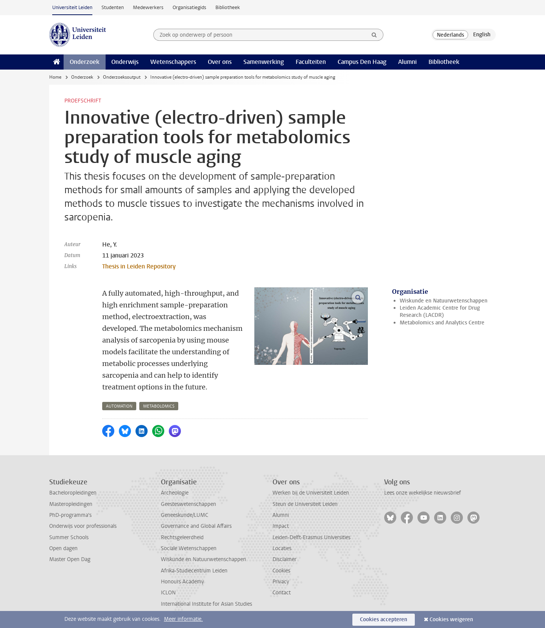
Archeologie (174, 492)
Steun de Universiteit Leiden (305, 504)
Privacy (280, 581)
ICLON (168, 592)
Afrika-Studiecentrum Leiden (194, 570)
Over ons (220, 62)
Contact (281, 592)
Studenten (112, 7)
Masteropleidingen (70, 504)
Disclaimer (284, 559)
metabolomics (158, 406)
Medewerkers (148, 7)
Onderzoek (85, 62)
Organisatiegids (189, 7)
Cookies (281, 570)
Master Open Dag (69, 559)
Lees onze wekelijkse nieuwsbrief (422, 492)
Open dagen (63, 548)
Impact (280, 526)
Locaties (281, 548)
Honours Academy (182, 581)
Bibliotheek (227, 7)
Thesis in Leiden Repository (139, 266)
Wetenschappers (173, 62)
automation (119, 406)
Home (55, 77)
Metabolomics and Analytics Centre (442, 322)
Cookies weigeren (451, 619)
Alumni (407, 62)
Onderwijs (125, 62)
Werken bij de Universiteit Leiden (310, 492)
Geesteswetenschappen (188, 504)
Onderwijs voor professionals (83, 526)
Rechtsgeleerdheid (182, 537)
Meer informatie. (183, 619)
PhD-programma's (70, 515)
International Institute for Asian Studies (206, 604)
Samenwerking (263, 62)
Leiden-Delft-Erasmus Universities (311, 537)
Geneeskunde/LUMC (184, 515)
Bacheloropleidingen (73, 492)
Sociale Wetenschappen (188, 548)
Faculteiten (311, 62)
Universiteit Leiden (72, 7)
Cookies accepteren (383, 619)
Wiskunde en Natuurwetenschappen (443, 300)
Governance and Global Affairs (196, 526)
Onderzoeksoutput (121, 77)
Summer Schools (69, 537)
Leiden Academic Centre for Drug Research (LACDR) (440, 311)
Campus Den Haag (362, 62)
